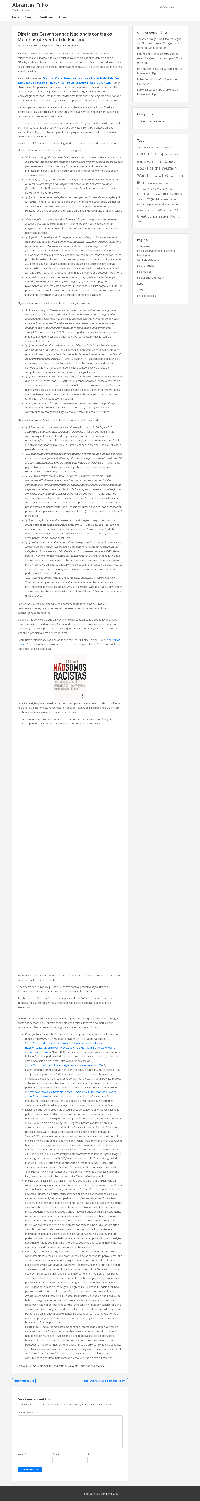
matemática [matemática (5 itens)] (159, 183)
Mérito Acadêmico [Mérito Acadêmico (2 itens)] (167, 189)
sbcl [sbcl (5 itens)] (164, 204)
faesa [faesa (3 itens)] (150, 161)
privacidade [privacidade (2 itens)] (165, 199)
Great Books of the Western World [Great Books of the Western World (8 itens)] (157, 168)
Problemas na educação (65, 1365)
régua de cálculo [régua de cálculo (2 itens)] (154, 205)
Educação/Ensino (42, 1365)
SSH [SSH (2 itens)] (153, 211)
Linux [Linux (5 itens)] (179, 176)
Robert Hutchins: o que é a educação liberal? (103, 1380)
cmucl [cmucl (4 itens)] (167, 147)
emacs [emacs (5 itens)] (142, 161)
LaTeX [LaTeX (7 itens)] (162, 175)
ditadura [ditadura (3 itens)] (169, 154)
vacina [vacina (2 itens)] (139, 222)
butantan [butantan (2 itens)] (141, 147)
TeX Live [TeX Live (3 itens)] (167, 210)
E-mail (57, 1454)
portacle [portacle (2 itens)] (140, 199)
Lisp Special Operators (150, 277)
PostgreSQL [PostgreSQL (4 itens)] (152, 199)
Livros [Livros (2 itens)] (147, 184)
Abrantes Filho (30, 4)
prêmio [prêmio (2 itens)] (174, 199)
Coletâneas (46, 17)
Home (16, 17)
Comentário (25, 1412)
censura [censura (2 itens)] (159, 147)
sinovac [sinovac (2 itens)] (140, 211)
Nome (22, 1454)
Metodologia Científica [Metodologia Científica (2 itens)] (146, 189)
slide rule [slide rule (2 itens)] (147, 211)
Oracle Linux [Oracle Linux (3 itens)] (153, 194)
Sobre (62, 17)
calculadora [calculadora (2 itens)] (150, 147)
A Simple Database (148, 259)
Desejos (29, 17)
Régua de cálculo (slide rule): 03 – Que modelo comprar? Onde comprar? (160, 43)
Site (89, 1454)
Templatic (111, 1493)
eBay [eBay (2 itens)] (177, 155)
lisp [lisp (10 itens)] (140, 183)
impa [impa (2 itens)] (151, 176)
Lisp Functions (145, 265)
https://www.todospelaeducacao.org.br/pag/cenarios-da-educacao (65, 1043)
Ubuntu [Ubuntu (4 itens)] (175, 216)
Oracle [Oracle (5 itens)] (142, 194)
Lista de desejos (146, 295)
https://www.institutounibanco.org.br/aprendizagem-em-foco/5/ (64, 1065)
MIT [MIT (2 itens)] (157, 189)
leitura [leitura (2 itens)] (171, 176)
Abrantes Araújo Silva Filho (64, 45)
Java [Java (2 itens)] (155, 176)
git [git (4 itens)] (162, 162)
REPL (140, 283)
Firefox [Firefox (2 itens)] (157, 162)
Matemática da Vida (24, 1380)
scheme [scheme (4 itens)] (173, 204)
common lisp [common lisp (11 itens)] (151, 153)
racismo (100, 1365)
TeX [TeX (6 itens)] (159, 210)
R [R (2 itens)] (145, 205)
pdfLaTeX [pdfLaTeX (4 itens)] (167, 194)
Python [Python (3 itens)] (141, 204)
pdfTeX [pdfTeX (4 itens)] (178, 194)
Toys (140, 289)
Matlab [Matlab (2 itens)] (171, 184)
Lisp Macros (144, 271)
